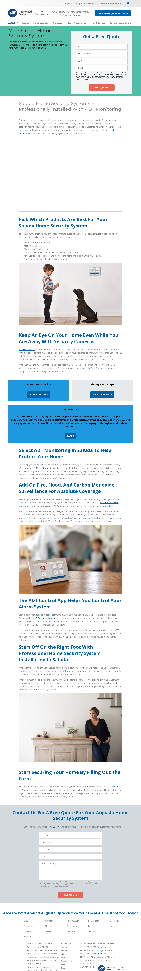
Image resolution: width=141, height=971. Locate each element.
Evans (26, 961)
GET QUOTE (101, 87)
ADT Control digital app (46, 659)
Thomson (49, 967)
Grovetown (49, 961)
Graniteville (114, 961)
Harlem (113, 967)
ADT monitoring (42, 508)
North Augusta (73, 961)
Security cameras (27, 349)
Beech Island (72, 967)
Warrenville (28, 967)
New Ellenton (93, 961)
